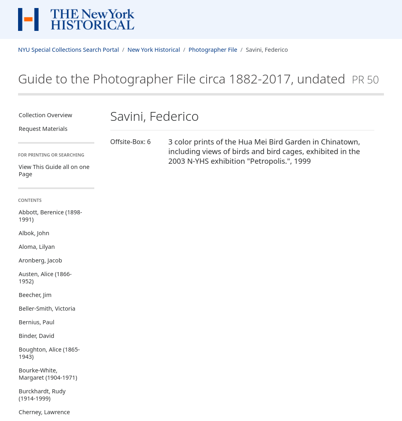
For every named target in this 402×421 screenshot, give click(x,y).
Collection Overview (45, 115)
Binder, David (37, 336)
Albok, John (34, 233)
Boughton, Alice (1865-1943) (49, 353)
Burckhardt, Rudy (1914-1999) (42, 394)
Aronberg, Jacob (40, 260)
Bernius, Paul (37, 322)
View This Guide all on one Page (54, 170)
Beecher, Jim (35, 295)
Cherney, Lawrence (44, 412)
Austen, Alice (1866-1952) (45, 277)
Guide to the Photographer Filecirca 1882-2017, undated (198, 78)
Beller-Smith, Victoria (47, 308)
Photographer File (213, 49)
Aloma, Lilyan (37, 246)
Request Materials (43, 128)
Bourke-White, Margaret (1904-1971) (48, 373)
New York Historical (154, 49)
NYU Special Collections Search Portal (68, 49)
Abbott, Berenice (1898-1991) (50, 215)
